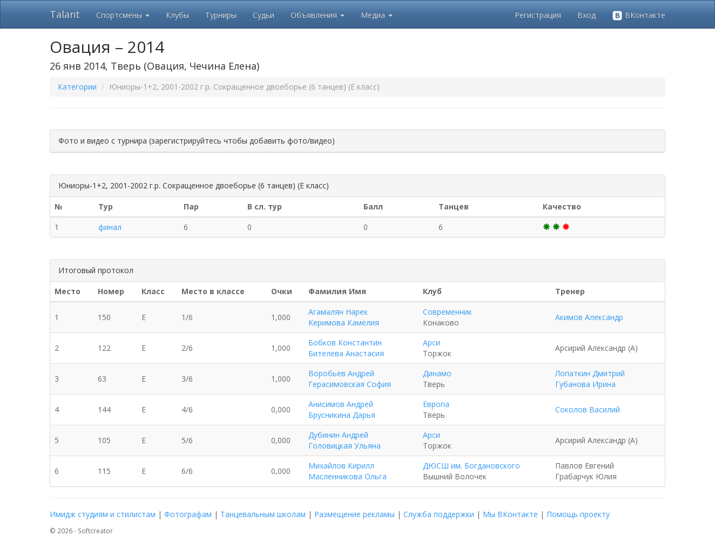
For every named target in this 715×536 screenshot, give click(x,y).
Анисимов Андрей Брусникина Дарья (341, 409)
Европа (436, 404)
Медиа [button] (377, 15)
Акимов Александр (589, 317)
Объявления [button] (318, 15)
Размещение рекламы (354, 514)
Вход (586, 15)
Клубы (177, 15)
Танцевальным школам (263, 514)
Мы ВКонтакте (510, 514)
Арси (431, 342)
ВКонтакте (638, 15)
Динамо (437, 373)
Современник (447, 312)
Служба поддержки (438, 514)
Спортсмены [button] (123, 15)
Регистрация (538, 15)
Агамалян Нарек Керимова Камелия (343, 317)
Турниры (221, 15)
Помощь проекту (578, 514)
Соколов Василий (587, 409)
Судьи (263, 15)
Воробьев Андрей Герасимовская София (349, 378)
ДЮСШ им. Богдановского (471, 465)
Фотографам (188, 514)
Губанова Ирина (585, 384)
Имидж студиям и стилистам (103, 514)
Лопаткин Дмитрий (590, 373)
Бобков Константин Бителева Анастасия (346, 347)
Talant (65, 14)
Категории (77, 87)
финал (110, 227)
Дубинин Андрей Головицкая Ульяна (344, 440)
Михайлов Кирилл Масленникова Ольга (347, 470)
